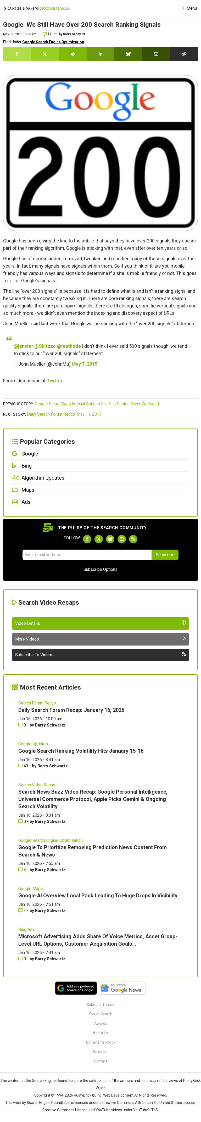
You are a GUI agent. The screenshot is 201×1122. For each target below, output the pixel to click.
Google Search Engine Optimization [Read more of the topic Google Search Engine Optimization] (50, 840)
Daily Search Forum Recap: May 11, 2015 (64, 414)
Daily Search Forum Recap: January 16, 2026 (71, 710)
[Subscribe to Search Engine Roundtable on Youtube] (122, 539)
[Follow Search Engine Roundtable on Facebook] (87, 539)
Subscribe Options (100, 569)
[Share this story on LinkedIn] (100, 54)
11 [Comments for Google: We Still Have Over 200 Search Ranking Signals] (47, 34)
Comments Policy (100, 1042)
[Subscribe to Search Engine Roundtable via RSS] (133, 539)
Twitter (55, 380)
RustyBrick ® (84, 1095)
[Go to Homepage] (37, 8)
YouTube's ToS (145, 1110)
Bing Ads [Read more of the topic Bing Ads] (26, 929)
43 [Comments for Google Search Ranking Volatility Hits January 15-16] (23, 765)
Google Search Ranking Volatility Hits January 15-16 (80, 751)
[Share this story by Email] (156, 54)
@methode (69, 346)
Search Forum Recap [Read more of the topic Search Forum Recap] (37, 703)
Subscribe (165, 554)
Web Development (118, 1095)
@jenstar (23, 346)
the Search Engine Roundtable (51, 1080)
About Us (100, 1033)
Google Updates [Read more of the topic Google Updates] (33, 743)
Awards (100, 1023)
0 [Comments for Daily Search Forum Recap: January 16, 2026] (22, 725)
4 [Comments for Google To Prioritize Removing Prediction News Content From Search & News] (22, 869)
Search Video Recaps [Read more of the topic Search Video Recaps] (38, 784)
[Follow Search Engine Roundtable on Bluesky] (110, 539)
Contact (100, 1061)
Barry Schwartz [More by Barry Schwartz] (50, 725)
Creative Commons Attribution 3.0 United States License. (149, 1103)
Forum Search (100, 1014)
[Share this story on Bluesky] (128, 54)
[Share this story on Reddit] (73, 54)
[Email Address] (87, 555)
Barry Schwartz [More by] (74, 34)
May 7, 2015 (84, 364)
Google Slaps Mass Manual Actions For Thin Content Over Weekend (97, 403)
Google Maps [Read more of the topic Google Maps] (30, 888)
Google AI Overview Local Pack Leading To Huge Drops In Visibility (97, 895)
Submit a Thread (100, 1004)
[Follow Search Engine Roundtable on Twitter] (98, 539)
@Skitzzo (45, 346)
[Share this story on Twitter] (45, 54)
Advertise (101, 1052)
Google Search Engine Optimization (53, 42)
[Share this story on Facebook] (17, 54)
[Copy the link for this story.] (184, 54)
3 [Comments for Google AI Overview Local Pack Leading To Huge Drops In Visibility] (22, 910)
